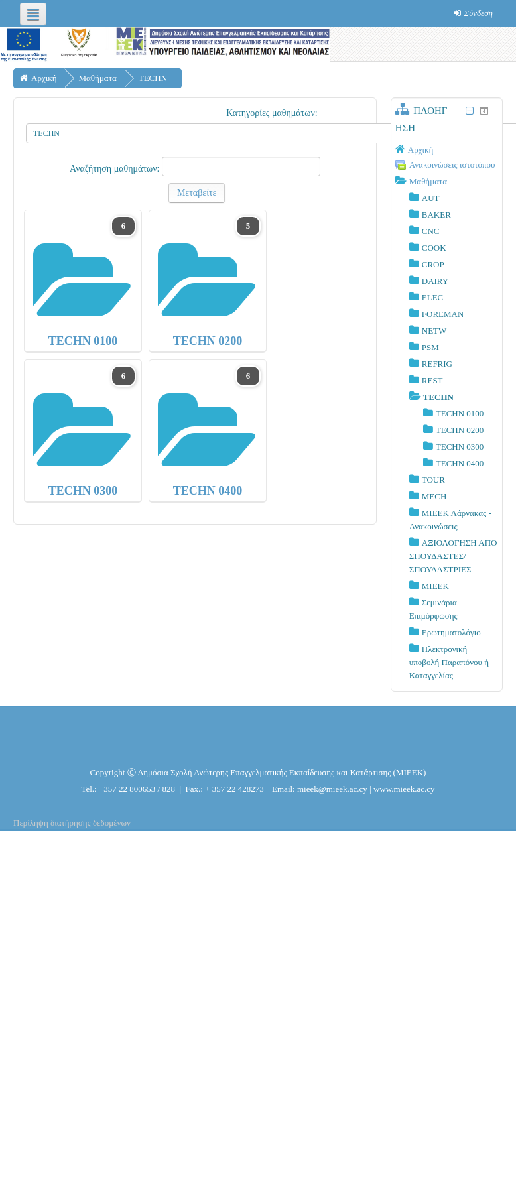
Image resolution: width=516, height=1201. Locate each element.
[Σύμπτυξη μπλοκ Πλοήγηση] (470, 111)
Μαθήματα (428, 181)
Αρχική (421, 150)
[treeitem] (446, 149)
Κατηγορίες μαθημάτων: (272, 113)
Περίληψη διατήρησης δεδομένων (72, 823)
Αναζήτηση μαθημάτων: (116, 169)
